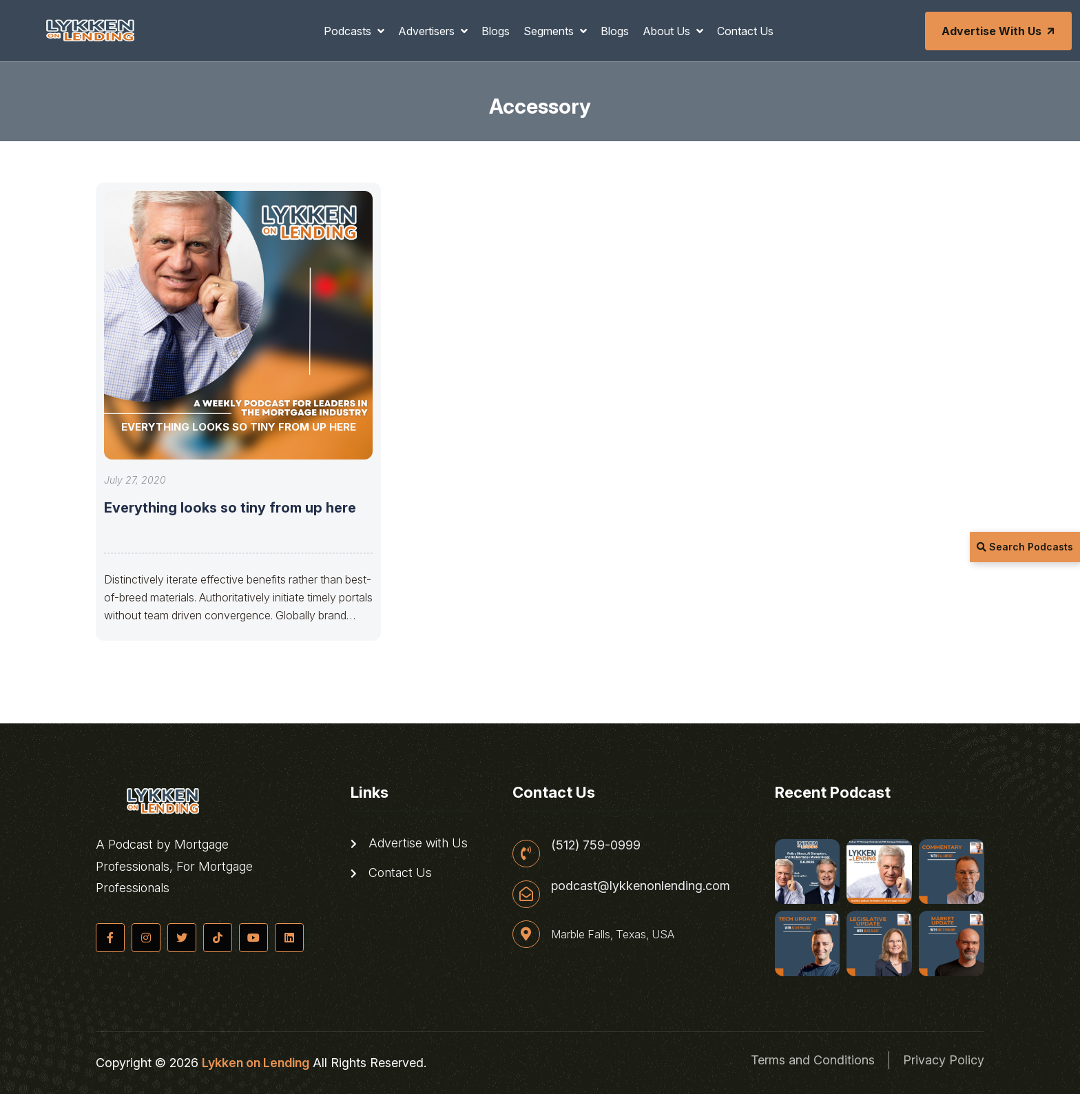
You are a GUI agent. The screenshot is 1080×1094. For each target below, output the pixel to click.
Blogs (495, 31)
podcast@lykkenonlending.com (640, 886)
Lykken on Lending (255, 1062)
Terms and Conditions (813, 1060)
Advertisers (427, 31)
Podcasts (349, 31)
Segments (550, 31)
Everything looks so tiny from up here (230, 507)
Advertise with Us (999, 31)
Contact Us (745, 31)
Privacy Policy (943, 1060)
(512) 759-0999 (596, 845)
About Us (668, 31)
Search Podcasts (1025, 547)
